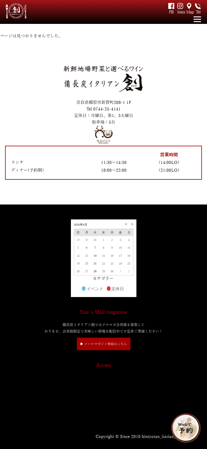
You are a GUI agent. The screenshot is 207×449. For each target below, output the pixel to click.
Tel (198, 12)
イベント (92, 289)
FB (171, 12)
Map (189, 12)
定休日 (115, 289)
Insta (180, 12)
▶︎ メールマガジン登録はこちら (103, 344)
